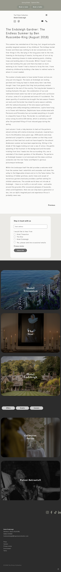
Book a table (37, 7)
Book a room (23, 7)
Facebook (51, 512)
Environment (7, 548)
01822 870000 (8, 534)
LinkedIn (59, 512)
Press (5, 542)
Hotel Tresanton (23, 234)
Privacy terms (19, 246)
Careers (36, 408)
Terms (5, 550)
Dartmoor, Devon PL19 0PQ (12, 531)
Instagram (47, 512)
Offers (8, 408)
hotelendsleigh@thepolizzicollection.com (16, 536)
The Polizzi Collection (21, 15)
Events (22, 408)
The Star (20, 237)
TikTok (55, 512)
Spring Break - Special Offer (30, 2)
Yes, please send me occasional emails (31, 243)
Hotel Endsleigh (23, 239)
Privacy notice (8, 546)
